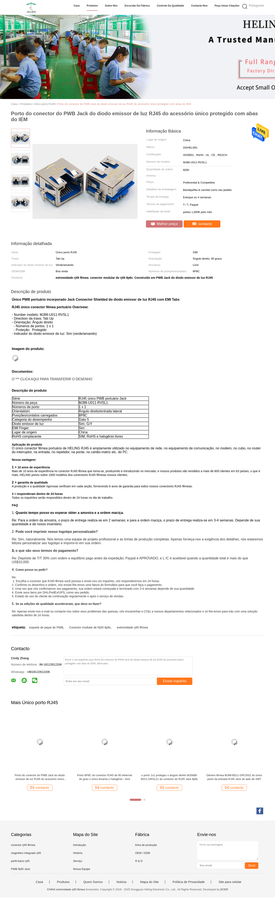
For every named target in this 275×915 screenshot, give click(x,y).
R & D (139, 861)
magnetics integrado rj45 (26, 853)
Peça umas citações (227, 5)
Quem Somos (93, 881)
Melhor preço (164, 224)
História (77, 853)
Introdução (79, 845)
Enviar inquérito (174, 681)
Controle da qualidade (170, 5)
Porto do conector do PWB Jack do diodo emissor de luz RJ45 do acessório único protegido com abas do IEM (124, 104)
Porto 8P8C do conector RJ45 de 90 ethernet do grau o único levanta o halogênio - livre (104, 777)
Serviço (77, 861)
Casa (77, 5)
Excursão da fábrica (137, 5)
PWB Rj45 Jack (20, 869)
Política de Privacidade (189, 881)
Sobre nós (111, 5)
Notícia (121, 881)
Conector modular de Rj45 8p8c (90, 627)
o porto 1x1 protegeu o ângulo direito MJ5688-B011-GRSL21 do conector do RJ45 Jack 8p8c (169, 777)
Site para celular (229, 881)
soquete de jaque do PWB (46, 627)
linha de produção (146, 845)
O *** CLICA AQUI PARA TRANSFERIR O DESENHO (52, 379)
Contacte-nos (199, 5)
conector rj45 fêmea (23, 845)
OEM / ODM (142, 853)
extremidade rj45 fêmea (132, 627)
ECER (224, 889)
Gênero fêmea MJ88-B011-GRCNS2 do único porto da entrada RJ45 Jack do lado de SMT (234, 777)
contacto (202, 224)
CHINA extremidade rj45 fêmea (66, 889)
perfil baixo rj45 (20, 861)
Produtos (92, 5)
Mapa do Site (149, 881)
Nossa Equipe (81, 869)
